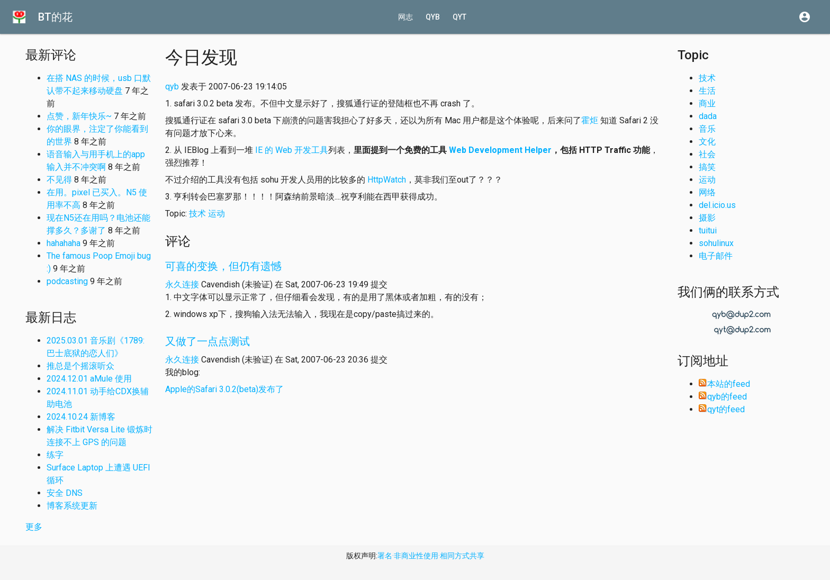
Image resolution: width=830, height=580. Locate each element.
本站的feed (724, 384)
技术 (197, 214)
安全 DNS (65, 493)
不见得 (59, 180)
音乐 (707, 129)
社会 (707, 154)
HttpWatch (386, 180)
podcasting (67, 281)
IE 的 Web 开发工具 (291, 150)
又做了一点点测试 (207, 341)
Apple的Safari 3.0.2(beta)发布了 (224, 389)
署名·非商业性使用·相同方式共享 (430, 555)
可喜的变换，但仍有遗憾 (223, 266)
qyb (433, 17)
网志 (405, 17)
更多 (33, 527)
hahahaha (63, 243)
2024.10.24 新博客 (81, 417)
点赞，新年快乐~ (79, 116)
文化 (707, 142)
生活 (707, 91)
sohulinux (716, 243)
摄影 (707, 218)
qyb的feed (723, 397)
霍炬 (589, 120)
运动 (216, 214)
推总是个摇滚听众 (80, 366)
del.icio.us (717, 205)
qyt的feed (722, 409)
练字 (55, 455)
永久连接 (182, 284)
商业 (707, 103)
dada (708, 116)
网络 (707, 192)
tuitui (708, 230)
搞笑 (707, 167)
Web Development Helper (500, 150)
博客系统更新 (72, 506)
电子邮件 (716, 256)
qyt (459, 17)
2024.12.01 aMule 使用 (89, 379)
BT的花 (55, 17)
